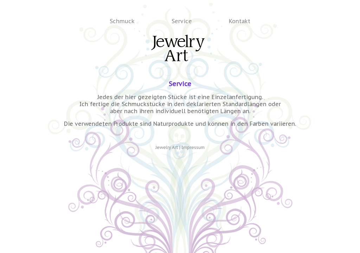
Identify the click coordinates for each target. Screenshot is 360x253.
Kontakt (239, 21)
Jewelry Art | (168, 147)
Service (182, 21)
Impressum (193, 147)
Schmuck (122, 21)
